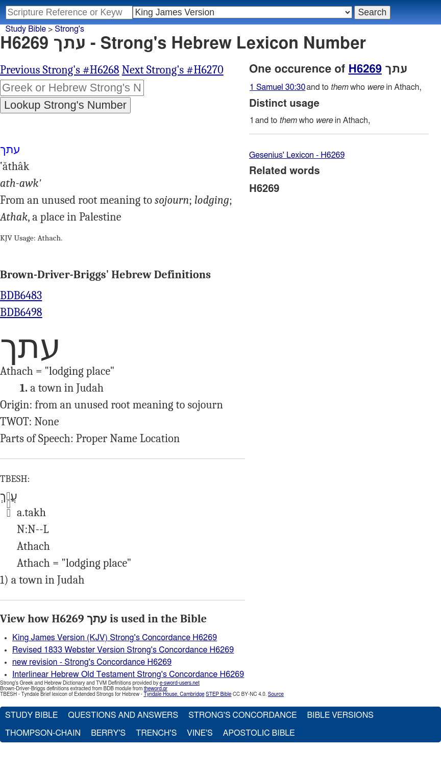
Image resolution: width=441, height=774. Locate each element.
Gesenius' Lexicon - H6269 (297, 155)
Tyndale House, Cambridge (173, 694)
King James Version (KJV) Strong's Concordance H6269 (114, 638)
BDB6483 (21, 295)
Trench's (156, 733)
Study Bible (26, 29)
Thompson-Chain (43, 733)
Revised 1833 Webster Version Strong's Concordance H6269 (123, 650)
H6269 (365, 69)
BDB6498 (21, 312)
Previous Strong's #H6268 (59, 70)
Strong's (69, 29)
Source (276, 694)
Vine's (199, 733)
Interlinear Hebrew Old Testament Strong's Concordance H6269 (128, 674)
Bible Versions (340, 715)
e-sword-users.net (180, 683)
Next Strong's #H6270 (173, 70)
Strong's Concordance (242, 715)
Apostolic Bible (259, 733)
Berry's (108, 733)
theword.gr (155, 688)
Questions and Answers (123, 715)
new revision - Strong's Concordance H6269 (92, 662)
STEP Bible (218, 694)
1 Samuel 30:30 (277, 87)
